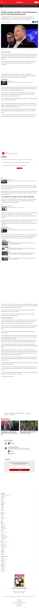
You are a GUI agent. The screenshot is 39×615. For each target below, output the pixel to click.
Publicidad (19, 601)
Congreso (3, 508)
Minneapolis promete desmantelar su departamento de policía (28, 432)
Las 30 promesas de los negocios (19, 589)
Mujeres (2, 552)
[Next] (37, 425)
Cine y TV (3, 532)
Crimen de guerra (28, 413)
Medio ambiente (4, 543)
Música (2, 533)
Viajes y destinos (4, 569)
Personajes (3, 570)
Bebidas (2, 568)
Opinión (2, 511)
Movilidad (3, 546)
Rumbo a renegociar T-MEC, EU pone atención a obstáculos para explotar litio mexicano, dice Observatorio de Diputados (21, 253)
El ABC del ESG (3, 549)
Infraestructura (3, 539)
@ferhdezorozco (12, 455)
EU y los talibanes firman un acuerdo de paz (16, 207)
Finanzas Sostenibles (5, 547)
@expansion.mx (19, 594)
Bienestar (3, 571)
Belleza (2, 519)
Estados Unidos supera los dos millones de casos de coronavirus (20, 82)
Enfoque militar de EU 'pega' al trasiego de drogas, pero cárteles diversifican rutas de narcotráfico (21, 249)
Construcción (3, 537)
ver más (19, 168)
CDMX (2, 509)
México (9, 241)
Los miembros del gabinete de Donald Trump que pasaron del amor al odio (22, 229)
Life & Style (3, 528)
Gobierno (2, 506)
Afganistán (6, 414)
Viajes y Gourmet (4, 520)
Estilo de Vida (3, 572)
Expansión (10, 443)
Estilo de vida (3, 526)
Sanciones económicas (20, 413)
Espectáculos (3, 515)
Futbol (2, 559)
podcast (6, 152)
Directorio (19, 607)
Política (2, 505)
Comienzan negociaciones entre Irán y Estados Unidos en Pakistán (15, 162)
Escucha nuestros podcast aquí (11, 153)
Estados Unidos (13, 413)
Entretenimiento (4, 530)
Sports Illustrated (4, 558)
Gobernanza (3, 545)
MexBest (2, 566)
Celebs (2, 525)
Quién (2, 514)
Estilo (2, 529)
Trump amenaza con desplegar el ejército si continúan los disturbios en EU (9, 433)
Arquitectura (3, 540)
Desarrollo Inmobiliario (5, 538)
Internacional (3, 10)
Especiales (3, 556)
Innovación (3, 548)
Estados (2, 510)
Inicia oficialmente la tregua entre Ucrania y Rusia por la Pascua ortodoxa (17, 159)
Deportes (2, 531)
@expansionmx (12, 445)
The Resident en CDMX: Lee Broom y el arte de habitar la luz (14, 165)
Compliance (19, 603)
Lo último (3, 156)
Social (2, 544)
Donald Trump (12, 414)
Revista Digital (36, 2)
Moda (2, 518)
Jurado (2, 573)
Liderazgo (3, 554)
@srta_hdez (11, 453)
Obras (2, 536)
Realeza (2, 516)
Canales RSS (19, 606)
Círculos (2, 517)
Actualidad (3, 553)
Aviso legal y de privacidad (19, 604)
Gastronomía (3, 567)
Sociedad (2, 512)
